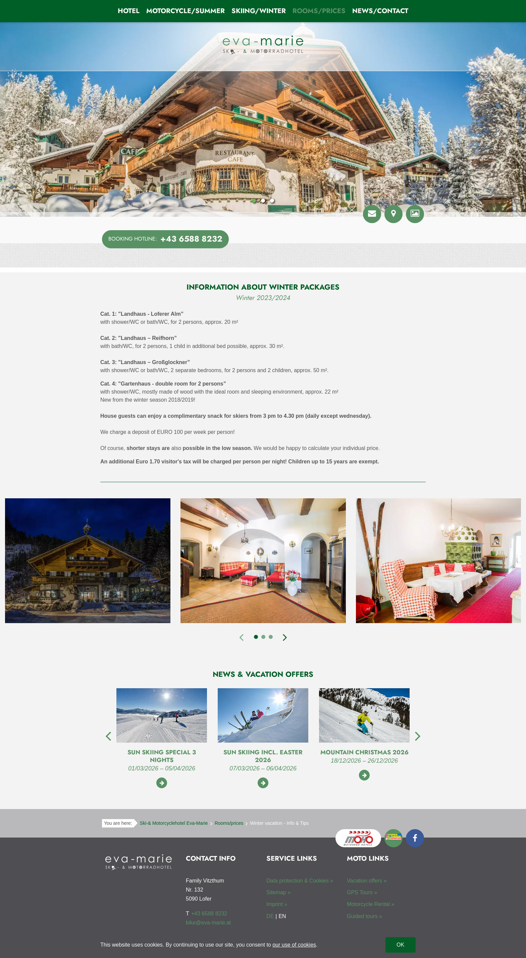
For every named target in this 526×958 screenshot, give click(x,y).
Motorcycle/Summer (185, 11)
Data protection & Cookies (297, 881)
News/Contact (380, 11)
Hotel (129, 11)
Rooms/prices (319, 11)
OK (400, 945)
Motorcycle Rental (368, 904)
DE (270, 916)
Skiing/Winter (258, 11)
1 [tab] (256, 637)
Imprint (274, 904)
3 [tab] (271, 637)
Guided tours (362, 916)
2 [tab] (263, 637)
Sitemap (276, 892)
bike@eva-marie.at (208, 922)
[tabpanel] (87, 562)
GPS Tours (360, 892)
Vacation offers (364, 881)
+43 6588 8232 (209, 913)
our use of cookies (294, 945)
